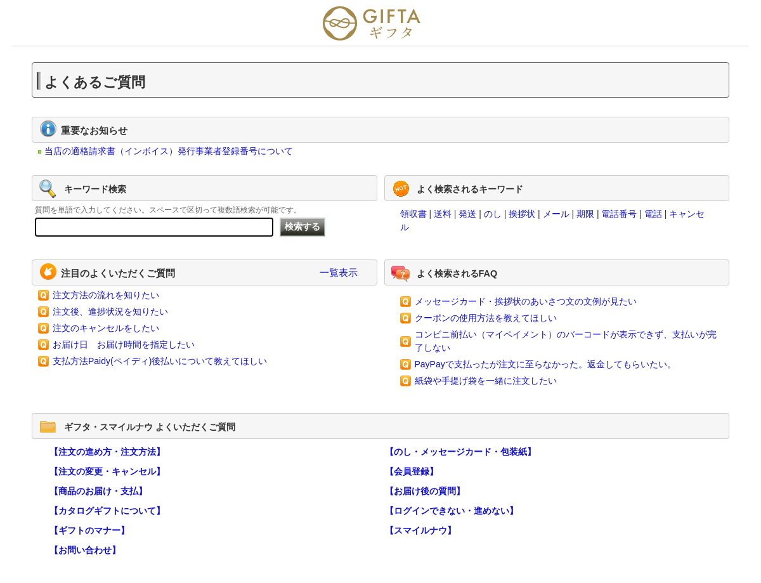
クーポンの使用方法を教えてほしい (486, 318)
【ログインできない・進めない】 (451, 511)
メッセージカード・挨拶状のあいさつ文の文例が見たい (526, 301)
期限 (585, 214)
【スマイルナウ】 (420, 530)
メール (556, 214)
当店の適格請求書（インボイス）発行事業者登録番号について (168, 151)
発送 (467, 214)
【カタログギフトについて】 (107, 511)
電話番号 (619, 214)
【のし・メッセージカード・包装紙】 (460, 452)
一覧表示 (339, 272)
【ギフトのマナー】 (89, 530)
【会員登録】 (411, 471)
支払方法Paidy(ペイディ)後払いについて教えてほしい (160, 361)
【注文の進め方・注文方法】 (107, 452)
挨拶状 (522, 214)
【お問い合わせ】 (84, 550)
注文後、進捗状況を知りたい (110, 311)
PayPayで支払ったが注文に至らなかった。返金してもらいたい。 (545, 364)
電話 (653, 214)
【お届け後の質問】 (425, 491)
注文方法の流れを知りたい (106, 295)
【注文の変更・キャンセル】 (107, 471)
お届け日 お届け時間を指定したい (124, 344)
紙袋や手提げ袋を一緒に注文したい (486, 381)
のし (493, 214)
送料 (443, 214)
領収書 (413, 214)
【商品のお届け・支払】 (98, 491)
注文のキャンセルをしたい (106, 328)
